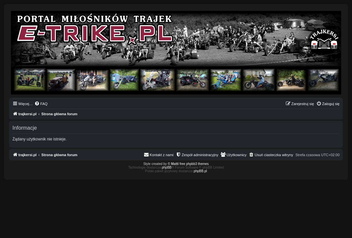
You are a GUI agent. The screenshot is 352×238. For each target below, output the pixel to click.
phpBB (167, 167)
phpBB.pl (200, 171)
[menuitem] (40, 104)
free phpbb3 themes (194, 164)
